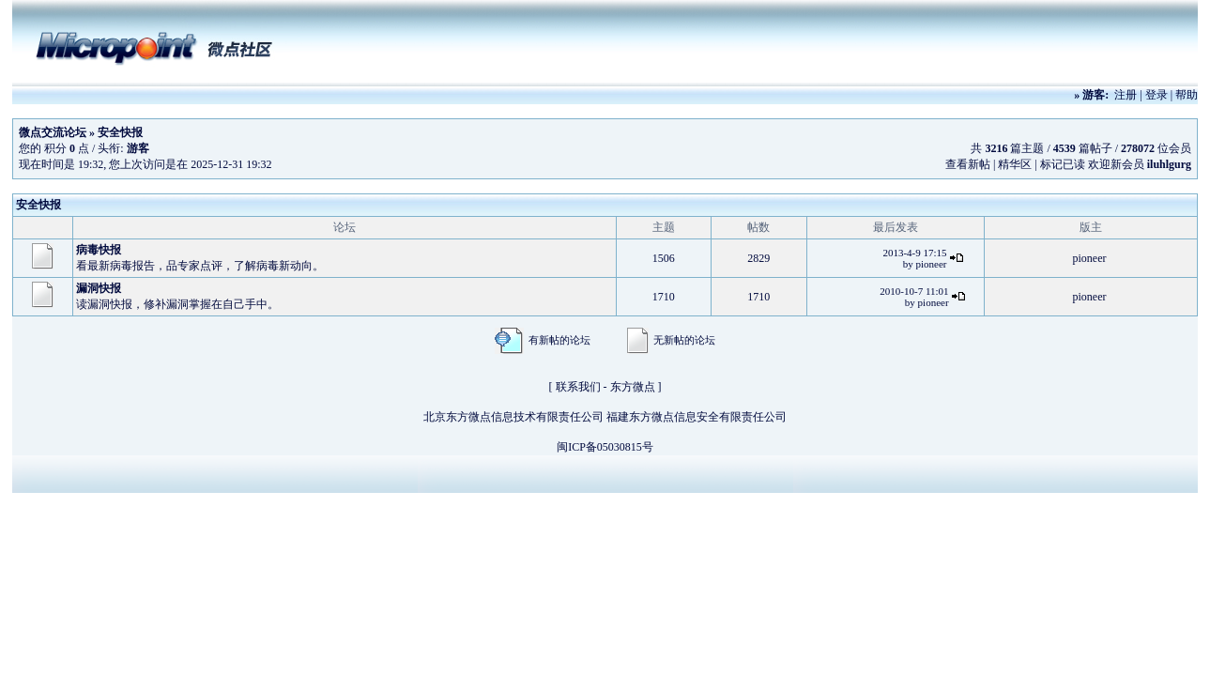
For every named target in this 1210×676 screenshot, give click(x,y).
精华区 (1015, 164)
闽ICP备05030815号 (605, 446)
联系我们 (578, 386)
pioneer (931, 263)
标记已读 (1062, 164)
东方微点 (632, 386)
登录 (1156, 94)
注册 (1125, 94)
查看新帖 (967, 164)
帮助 (1186, 94)
